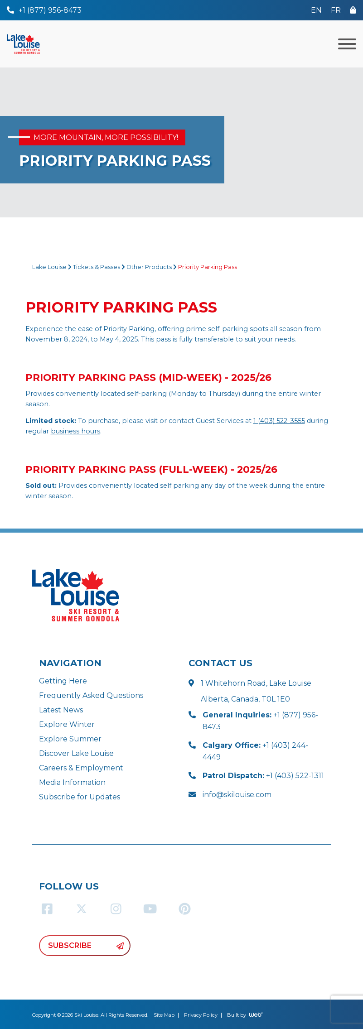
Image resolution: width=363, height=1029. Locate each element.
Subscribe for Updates (79, 797)
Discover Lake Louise (76, 753)
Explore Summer (70, 739)
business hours (75, 431)
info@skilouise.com (237, 794)
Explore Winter (67, 724)
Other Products (149, 267)
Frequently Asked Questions (91, 695)
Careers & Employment (81, 768)
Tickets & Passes (96, 267)
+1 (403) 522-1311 (263, 775)
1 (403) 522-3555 (279, 421)
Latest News (61, 710)
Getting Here (63, 681)
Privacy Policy (201, 1015)
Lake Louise (49, 267)
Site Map (164, 1015)
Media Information (72, 782)
